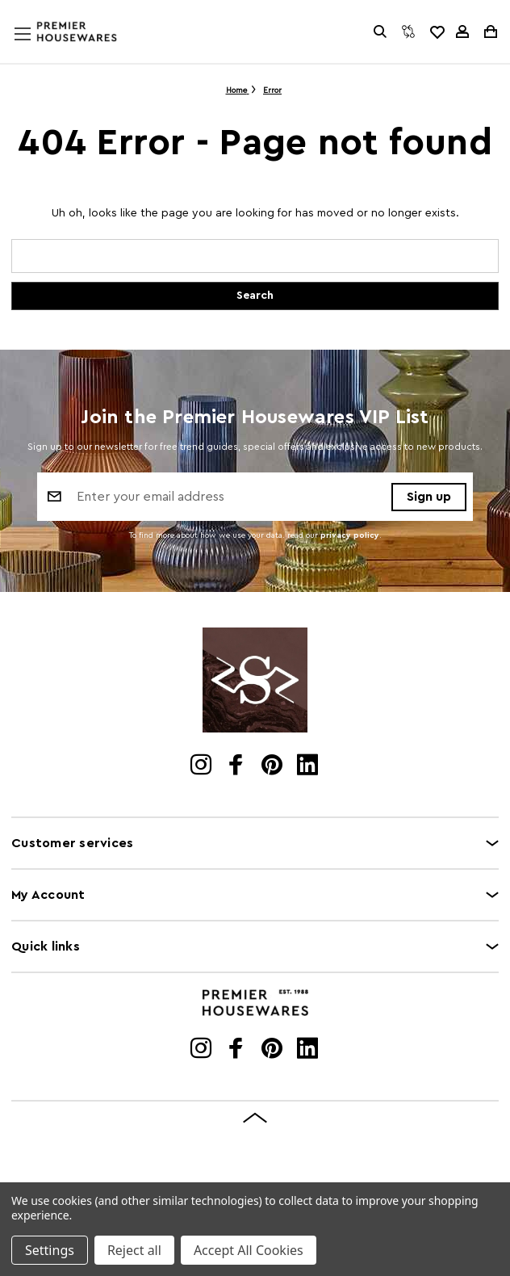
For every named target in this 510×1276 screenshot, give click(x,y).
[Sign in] (462, 31)
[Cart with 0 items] (489, 31)
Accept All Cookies (248, 1250)
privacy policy (349, 535)
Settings (49, 1250)
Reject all (134, 1250)
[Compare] (408, 31)
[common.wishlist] (436, 31)
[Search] (380, 31)
